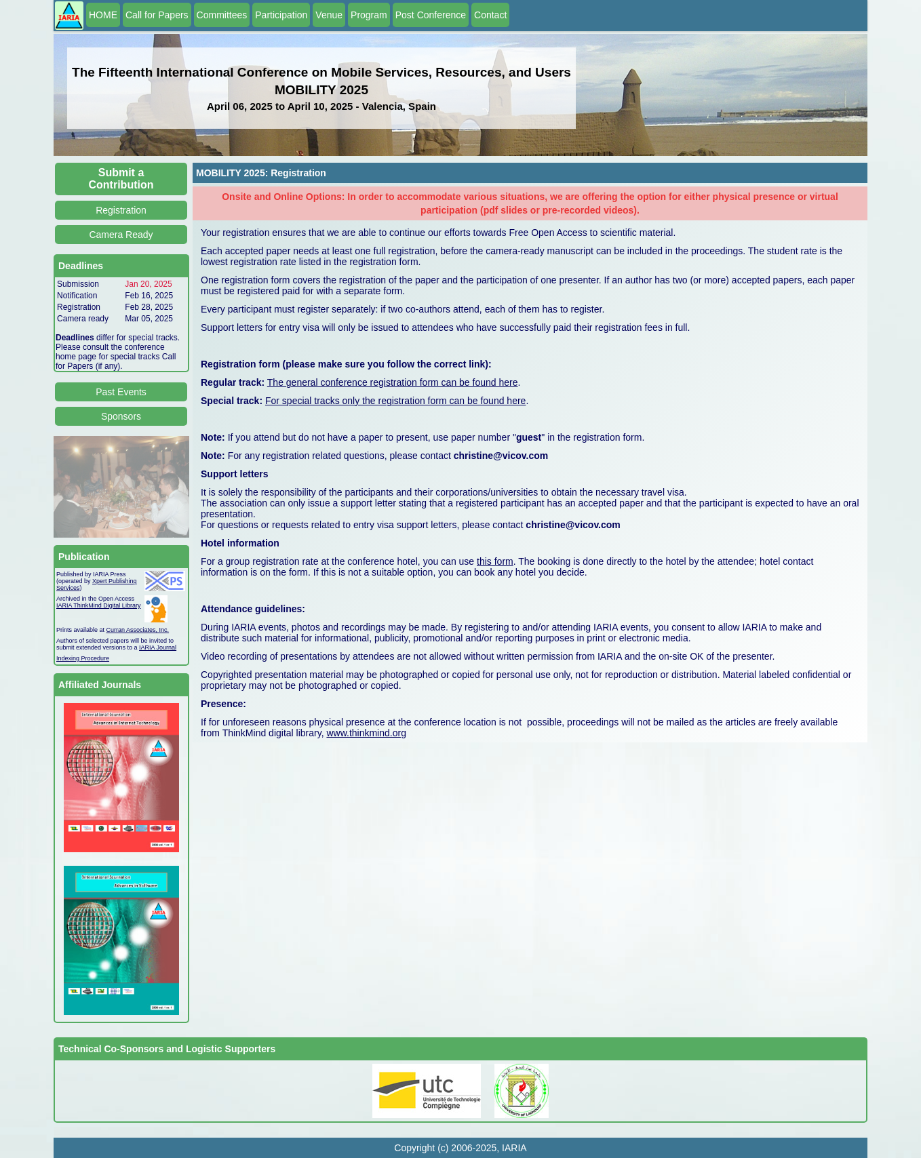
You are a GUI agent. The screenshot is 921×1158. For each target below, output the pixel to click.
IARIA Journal (157, 647)
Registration (121, 210)
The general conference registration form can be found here (392, 382)
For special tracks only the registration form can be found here (395, 400)
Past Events (121, 391)
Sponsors (121, 416)
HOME (103, 14)
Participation (281, 14)
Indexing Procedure (82, 658)
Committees (222, 14)
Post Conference (430, 14)
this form (495, 561)
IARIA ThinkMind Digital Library (98, 605)
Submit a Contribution (121, 179)
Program (369, 14)
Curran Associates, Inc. (138, 629)
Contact (490, 14)
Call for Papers (157, 14)
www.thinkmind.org (366, 732)
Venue (328, 14)
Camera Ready (121, 234)
